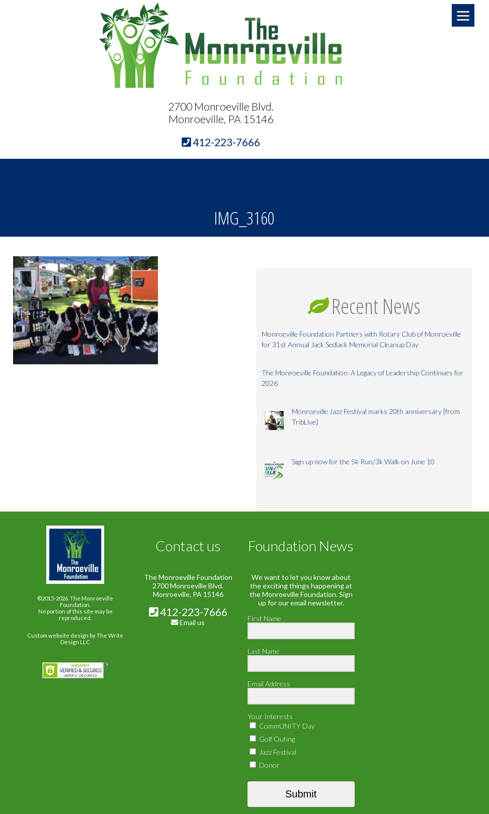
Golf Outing (272, 739)
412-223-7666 (188, 611)
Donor (265, 765)
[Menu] (463, 15)
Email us (192, 622)
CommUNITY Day (282, 726)
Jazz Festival (273, 752)
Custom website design (58, 635)
